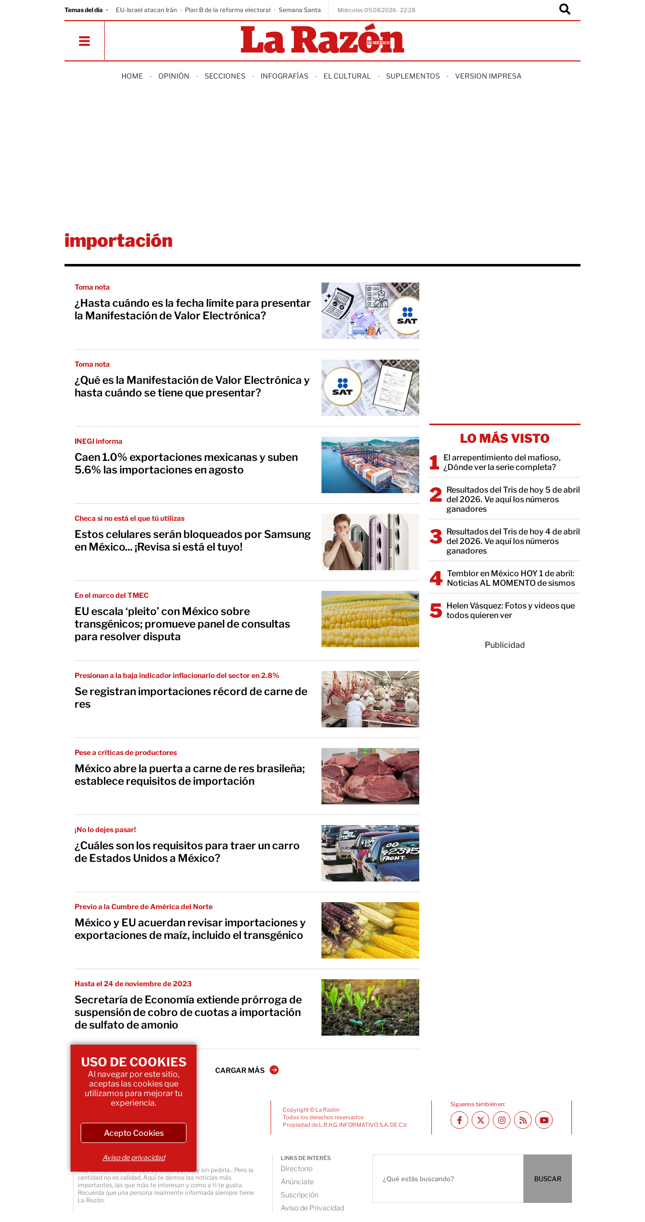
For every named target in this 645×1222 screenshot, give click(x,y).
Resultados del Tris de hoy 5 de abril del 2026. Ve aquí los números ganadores (513, 499)
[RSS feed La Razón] (523, 1120)
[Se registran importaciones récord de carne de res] (370, 699)
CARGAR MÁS (247, 1069)
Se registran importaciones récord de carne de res (191, 697)
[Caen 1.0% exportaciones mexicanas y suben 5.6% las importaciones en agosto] (370, 465)
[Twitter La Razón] (480, 1120)
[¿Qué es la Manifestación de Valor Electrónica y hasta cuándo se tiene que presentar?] (370, 388)
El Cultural (347, 76)
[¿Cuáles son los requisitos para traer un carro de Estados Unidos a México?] (370, 853)
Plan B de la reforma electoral (228, 10)
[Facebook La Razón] (459, 1120)
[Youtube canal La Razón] (544, 1120)
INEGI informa (98, 441)
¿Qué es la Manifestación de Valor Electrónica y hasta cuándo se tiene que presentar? (192, 386)
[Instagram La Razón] (501, 1120)
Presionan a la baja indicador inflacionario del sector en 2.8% (177, 675)
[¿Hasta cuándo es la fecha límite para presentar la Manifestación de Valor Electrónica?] (370, 311)
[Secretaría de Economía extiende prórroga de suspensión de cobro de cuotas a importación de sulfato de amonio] (370, 1007)
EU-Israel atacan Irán (146, 10)
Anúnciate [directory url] (297, 1181)
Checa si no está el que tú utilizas (129, 518)
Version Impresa (488, 76)
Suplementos (413, 76)
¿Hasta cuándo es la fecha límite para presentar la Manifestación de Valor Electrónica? (193, 309)
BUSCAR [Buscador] (547, 1179)
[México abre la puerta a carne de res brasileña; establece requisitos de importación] (370, 776)
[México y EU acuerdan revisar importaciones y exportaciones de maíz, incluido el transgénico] (370, 930)
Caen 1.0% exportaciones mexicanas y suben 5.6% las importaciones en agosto (186, 463)
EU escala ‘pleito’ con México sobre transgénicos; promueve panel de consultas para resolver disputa (182, 624)
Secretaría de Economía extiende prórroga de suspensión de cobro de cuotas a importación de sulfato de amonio (188, 1012)
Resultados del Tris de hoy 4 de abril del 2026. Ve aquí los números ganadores (513, 541)
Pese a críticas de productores (126, 752)
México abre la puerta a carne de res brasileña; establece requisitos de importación (190, 774)
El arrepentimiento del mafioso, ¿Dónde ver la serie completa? (502, 462)
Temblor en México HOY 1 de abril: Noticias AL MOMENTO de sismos (511, 578)
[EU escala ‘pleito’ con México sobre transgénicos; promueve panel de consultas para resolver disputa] (370, 619)
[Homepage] (322, 39)
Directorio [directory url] (296, 1168)
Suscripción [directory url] (299, 1194)
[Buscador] (564, 10)
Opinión (173, 76)
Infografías (284, 76)
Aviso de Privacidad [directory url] (312, 1207)
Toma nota (92, 287)
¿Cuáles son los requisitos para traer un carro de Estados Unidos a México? (187, 851)
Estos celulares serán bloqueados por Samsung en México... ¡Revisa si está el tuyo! (193, 540)
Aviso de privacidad (133, 1157)
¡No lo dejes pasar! (105, 829)
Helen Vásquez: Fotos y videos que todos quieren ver (510, 610)
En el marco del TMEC (112, 595)
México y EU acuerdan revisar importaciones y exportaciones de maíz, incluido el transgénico (190, 928)
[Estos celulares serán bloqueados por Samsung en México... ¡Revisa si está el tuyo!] (370, 542)
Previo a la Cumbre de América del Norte (144, 906)
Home (132, 76)
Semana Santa (300, 10)
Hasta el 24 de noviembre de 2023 (133, 983)
